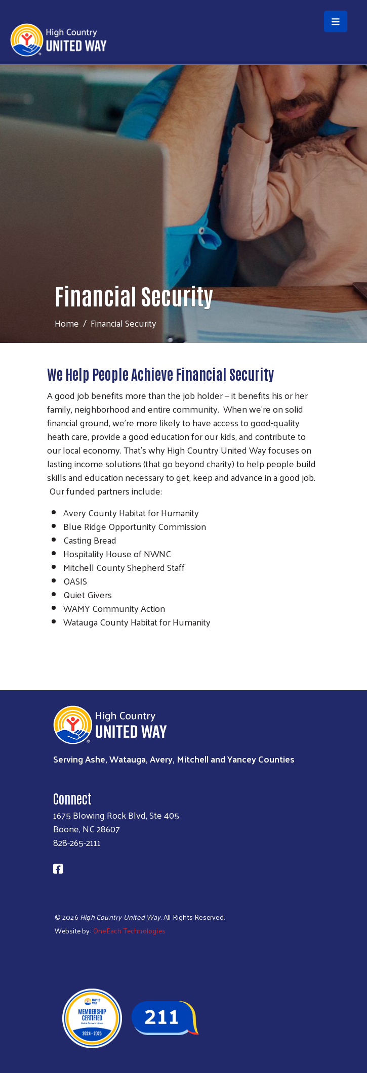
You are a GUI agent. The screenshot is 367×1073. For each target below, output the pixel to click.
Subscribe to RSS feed (51, 641)
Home (67, 323)
